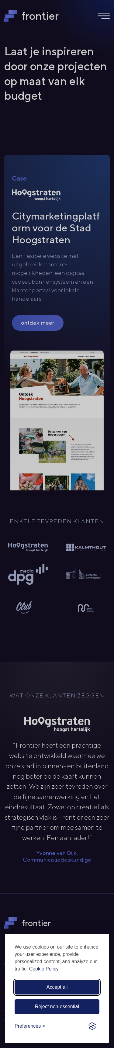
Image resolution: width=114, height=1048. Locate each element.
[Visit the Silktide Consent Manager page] (92, 1026)
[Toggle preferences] (30, 1026)
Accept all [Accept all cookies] (57, 987)
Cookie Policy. (44, 968)
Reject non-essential (57, 1006)
